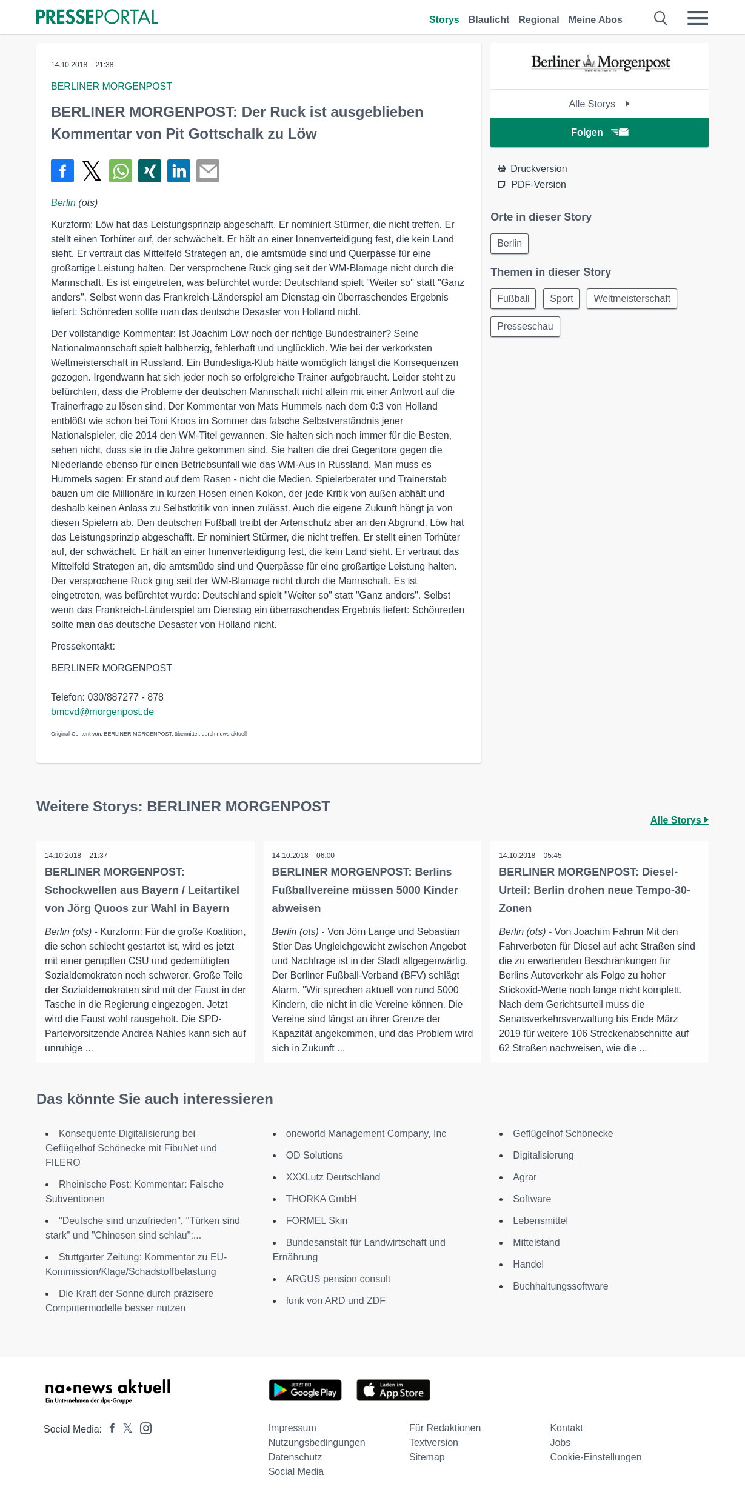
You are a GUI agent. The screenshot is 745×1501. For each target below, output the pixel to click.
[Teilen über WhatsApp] (120, 170)
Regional (539, 20)
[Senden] (207, 170)
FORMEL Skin (317, 1221)
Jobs (560, 1442)
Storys (444, 20)
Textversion (433, 1442)
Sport (565, 300)
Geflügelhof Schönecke (563, 1133)
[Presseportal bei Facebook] (108, 1429)
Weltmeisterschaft (638, 300)
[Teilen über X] (91, 170)
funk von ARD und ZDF (336, 1301)
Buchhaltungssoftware (560, 1286)
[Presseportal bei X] (124, 1429)
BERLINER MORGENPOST (111, 86)
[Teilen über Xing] (149, 170)
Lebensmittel (540, 1221)
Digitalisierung (543, 1155)
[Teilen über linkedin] (178, 170)
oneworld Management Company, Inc (366, 1133)
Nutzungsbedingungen (317, 1442)
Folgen (599, 132)
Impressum (292, 1428)
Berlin (63, 203)
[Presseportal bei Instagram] (142, 1427)
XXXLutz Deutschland (333, 1177)
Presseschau (526, 329)
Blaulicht (489, 20)
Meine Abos (596, 20)
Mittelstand (536, 1242)
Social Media (296, 1471)
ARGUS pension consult (338, 1279)
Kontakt (566, 1428)
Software (532, 1199)
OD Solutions (314, 1155)
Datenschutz (295, 1457)
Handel (528, 1264)
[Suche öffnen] (661, 18)
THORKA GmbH (321, 1199)
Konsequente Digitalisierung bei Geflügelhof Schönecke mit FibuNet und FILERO (131, 1148)
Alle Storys (599, 104)
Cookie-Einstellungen (595, 1457)
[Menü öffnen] (698, 18)
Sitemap (427, 1457)
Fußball (514, 300)
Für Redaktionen (445, 1428)
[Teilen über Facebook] (62, 170)
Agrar (524, 1177)
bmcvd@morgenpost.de (102, 712)
